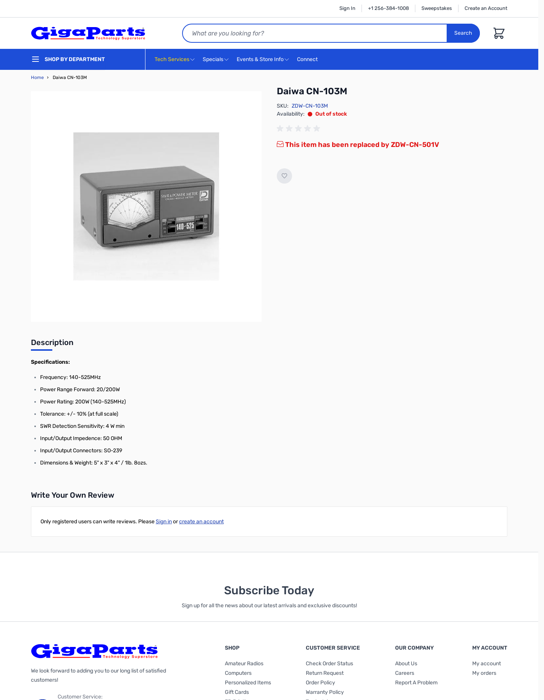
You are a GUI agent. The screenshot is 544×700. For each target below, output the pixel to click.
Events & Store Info (260, 59)
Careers (404, 673)
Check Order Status (329, 663)
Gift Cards (237, 692)
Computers (238, 673)
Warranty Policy (325, 692)
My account (486, 663)
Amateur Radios (244, 663)
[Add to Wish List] (284, 176)
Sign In (347, 8)
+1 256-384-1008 (388, 8)
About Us (406, 663)
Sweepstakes (436, 8)
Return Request (325, 673)
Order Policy (320, 682)
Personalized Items (248, 682)
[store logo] (88, 33)
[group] (300, 128)
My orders (484, 673)
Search (463, 33)
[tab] (52, 344)
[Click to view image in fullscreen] (146, 206)
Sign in (164, 521)
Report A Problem (416, 682)
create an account (201, 521)
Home (37, 77)
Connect (308, 59)
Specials (213, 59)
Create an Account (486, 8)
